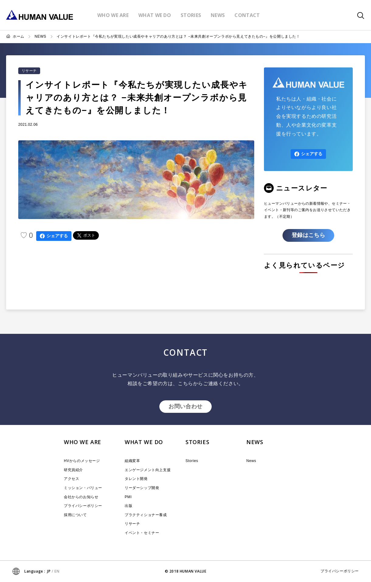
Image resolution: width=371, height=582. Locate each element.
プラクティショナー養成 (146, 515)
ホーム (18, 36)
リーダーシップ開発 (142, 488)
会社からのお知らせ (81, 497)
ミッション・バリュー (83, 488)
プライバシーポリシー (83, 506)
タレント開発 (136, 479)
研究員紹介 (73, 470)
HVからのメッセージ (82, 461)
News (251, 461)
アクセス (71, 479)
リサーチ (29, 71)
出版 (128, 506)
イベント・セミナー (142, 533)
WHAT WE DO (144, 442)
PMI (128, 497)
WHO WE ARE (82, 442)
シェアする (54, 235)
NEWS (40, 36)
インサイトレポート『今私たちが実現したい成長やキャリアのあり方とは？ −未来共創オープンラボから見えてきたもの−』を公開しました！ (178, 36)
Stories (192, 461)
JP (48, 571)
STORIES (197, 442)
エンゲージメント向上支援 (148, 470)
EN (56, 571)
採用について (75, 515)
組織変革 (132, 461)
